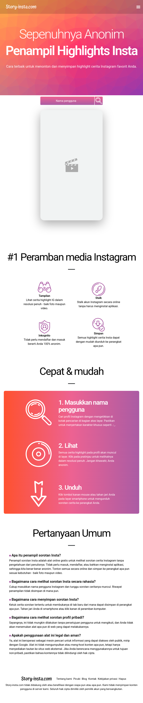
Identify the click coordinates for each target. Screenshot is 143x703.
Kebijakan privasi (107, 678)
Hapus (122, 678)
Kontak (92, 678)
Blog (84, 678)
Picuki (76, 678)
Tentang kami (64, 678)
